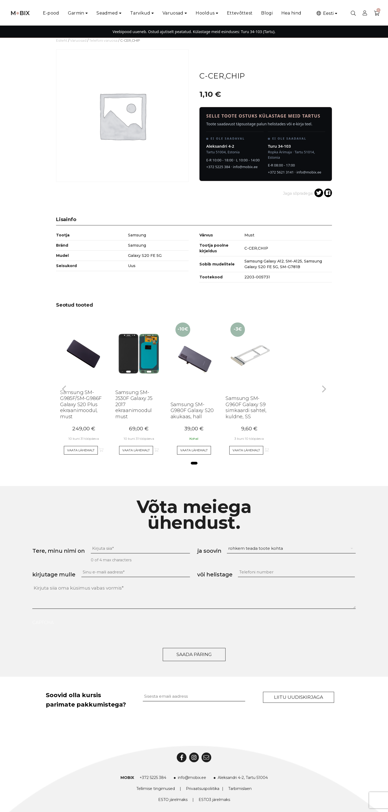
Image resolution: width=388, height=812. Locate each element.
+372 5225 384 (218, 166)
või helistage (215, 574)
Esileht (61, 40)
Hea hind (291, 13)
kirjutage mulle (53, 574)
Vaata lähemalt (81, 450)
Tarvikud (140, 13)
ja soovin (209, 551)
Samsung (137, 245)
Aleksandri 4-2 (220, 146)
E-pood (51, 13)
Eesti (325, 13)
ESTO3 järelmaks (214, 799)
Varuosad (172, 13)
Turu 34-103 (279, 146)
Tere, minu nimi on (58, 551)
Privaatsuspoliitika (202, 788)
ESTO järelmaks (173, 799)
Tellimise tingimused (155, 788)
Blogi (267, 13)
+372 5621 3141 (281, 172)
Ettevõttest (239, 13)
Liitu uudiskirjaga (298, 697)
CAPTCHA (43, 622)
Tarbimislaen (240, 788)
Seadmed (107, 13)
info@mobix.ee (245, 166)
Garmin (76, 13)
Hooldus (205, 13)
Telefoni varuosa (103, 40)
